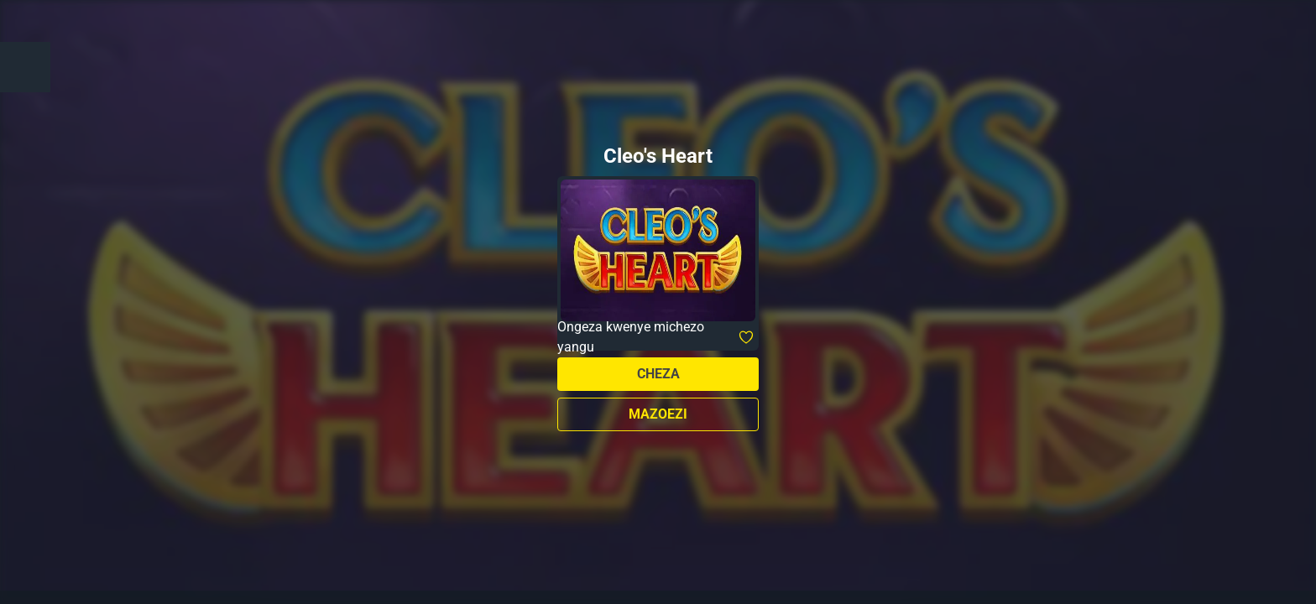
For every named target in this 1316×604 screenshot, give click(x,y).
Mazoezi (658, 414)
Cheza (658, 374)
